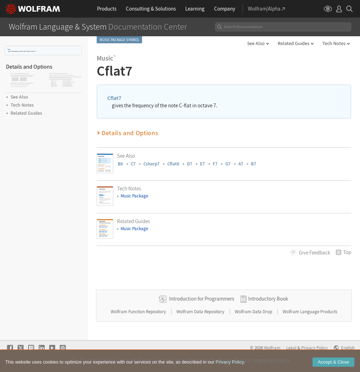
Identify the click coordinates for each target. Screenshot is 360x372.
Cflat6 (173, 164)
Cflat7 (9, 49)
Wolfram (272, 348)
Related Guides (293, 43)
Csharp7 (151, 164)
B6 (120, 164)
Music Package (134, 196)
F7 (215, 164)
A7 (240, 164)
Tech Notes (334, 43)
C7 (133, 164)
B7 (253, 164)
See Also (256, 43)
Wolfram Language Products (310, 312)
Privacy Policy (314, 348)
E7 (202, 164)
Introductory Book (268, 298)
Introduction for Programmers (201, 298)
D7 (189, 164)
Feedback (314, 252)
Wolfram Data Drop (254, 312)
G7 (228, 164)
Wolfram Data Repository (200, 312)
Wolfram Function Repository (139, 312)
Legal (291, 348)
